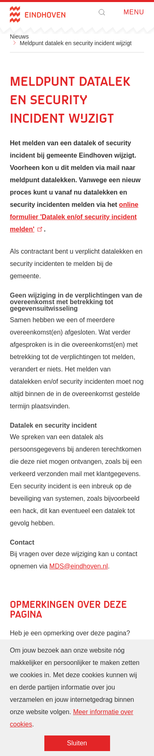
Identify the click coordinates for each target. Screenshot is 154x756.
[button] (101, 12)
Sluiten (77, 743)
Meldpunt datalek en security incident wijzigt (75, 43)
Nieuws (19, 36)
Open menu (121, 12)
